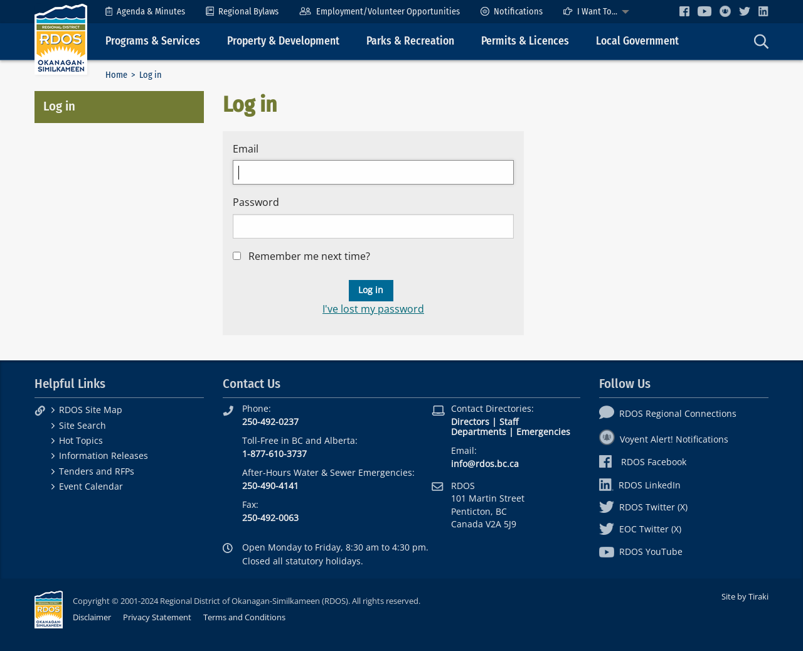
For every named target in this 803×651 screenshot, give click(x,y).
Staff (508, 422)
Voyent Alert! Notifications (663, 439)
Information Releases (103, 455)
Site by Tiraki (744, 596)
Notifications (512, 11)
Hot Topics (81, 440)
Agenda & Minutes (145, 11)
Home (116, 75)
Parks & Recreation (410, 41)
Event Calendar (91, 486)
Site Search (82, 425)
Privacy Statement (157, 617)
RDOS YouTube (641, 551)
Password (256, 202)
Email (245, 149)
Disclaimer (92, 617)
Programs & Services (152, 41)
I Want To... (590, 11)
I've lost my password (373, 309)
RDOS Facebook (642, 462)
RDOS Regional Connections (668, 413)
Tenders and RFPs (96, 471)
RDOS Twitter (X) (643, 507)
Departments (478, 432)
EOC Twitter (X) (640, 529)
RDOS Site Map (90, 410)
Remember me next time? (309, 256)
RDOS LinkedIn (640, 485)
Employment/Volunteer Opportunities (379, 11)
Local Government (637, 41)
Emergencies (543, 432)
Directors (470, 422)
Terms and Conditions (244, 617)
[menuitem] (145, 11)
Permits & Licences (525, 41)
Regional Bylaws (242, 11)
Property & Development (283, 41)
